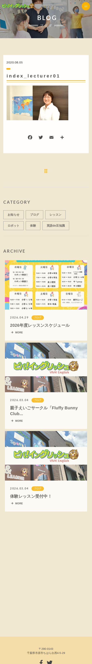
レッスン (55, 216)
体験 (33, 227)
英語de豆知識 (56, 227)
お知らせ (13, 216)
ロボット (13, 227)
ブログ (34, 216)
